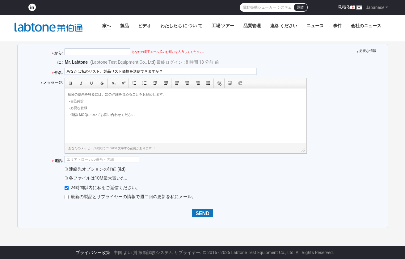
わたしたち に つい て (181, 25)
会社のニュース (366, 25)
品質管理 (252, 25)
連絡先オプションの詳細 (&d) (95, 169)
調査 (300, 7)
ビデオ (144, 25)
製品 (124, 25)
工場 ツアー (223, 25)
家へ (106, 25)
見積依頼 (346, 7)
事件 (337, 25)
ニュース (315, 25)
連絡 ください (283, 25)
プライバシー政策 (93, 252)
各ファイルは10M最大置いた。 (97, 178)
